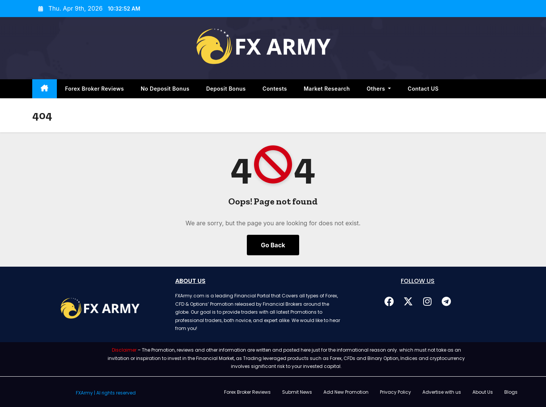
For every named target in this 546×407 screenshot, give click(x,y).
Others (379, 88)
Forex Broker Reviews (94, 88)
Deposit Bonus (226, 88)
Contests (274, 88)
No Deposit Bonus (165, 88)
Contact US (423, 88)
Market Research (327, 88)
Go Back (273, 245)
